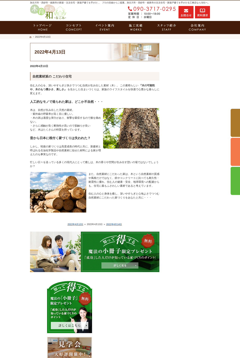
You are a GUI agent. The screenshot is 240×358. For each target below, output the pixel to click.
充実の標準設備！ (181, 186)
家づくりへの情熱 (181, 226)
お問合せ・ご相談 (181, 242)
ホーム (175, 130)
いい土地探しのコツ (183, 146)
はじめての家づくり (183, 194)
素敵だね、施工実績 (183, 170)
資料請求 (202, 12)
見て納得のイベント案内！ (186, 138)
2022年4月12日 (75, 224)
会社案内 (176, 218)
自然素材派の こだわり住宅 (52, 76)
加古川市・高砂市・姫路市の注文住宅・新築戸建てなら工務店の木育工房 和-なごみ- (147, 344)
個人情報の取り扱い (183, 258)
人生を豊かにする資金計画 (186, 154)
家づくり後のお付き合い (185, 210)
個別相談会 (235, 152)
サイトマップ (179, 267)
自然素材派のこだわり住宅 (186, 178)
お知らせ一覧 (179, 250)
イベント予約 (235, 123)
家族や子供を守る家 (183, 202)
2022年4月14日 (114, 224)
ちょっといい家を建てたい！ (188, 162)
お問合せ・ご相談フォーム (187, 327)
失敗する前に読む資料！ (185, 234)
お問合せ (186, 12)
